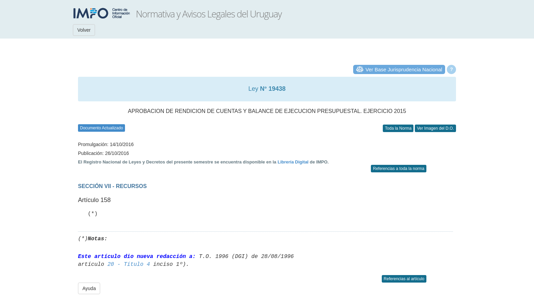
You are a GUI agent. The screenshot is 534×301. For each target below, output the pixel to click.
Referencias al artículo (404, 278)
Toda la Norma (398, 128)
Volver (84, 30)
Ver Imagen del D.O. (435, 128)
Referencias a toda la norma (398, 168)
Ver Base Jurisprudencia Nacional (403, 69)
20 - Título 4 (128, 264)
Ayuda (89, 288)
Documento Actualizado (101, 128)
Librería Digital (293, 161)
